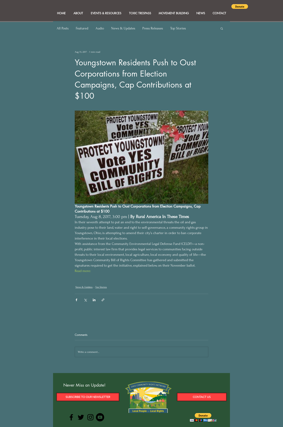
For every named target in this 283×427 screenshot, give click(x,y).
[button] (239, 6)
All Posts (63, 28)
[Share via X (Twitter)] (85, 300)
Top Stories (178, 28)
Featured (82, 28)
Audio (99, 28)
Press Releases (152, 28)
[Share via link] (103, 300)
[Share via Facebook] (76, 300)
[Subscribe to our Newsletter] (87, 397)
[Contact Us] (202, 397)
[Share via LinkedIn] (94, 300)
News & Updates (123, 28)
